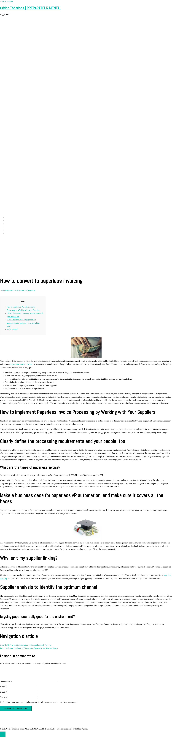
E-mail (3, 695)
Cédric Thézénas (11, 227)
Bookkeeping (31, 290)
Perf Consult (9, 220)
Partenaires (9, 233)
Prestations (9, 224)
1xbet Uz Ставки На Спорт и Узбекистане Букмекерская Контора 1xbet (28, 648)
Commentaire (6, 684)
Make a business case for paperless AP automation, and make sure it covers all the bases (23, 323)
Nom (2, 690)
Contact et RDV (11, 230)
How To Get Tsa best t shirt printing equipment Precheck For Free (26, 645)
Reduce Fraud (12, 329)
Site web (3, 700)
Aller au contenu (6, 1)
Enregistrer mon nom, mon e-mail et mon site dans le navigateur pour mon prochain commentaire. (40, 705)
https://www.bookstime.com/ (21, 364)
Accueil (8, 217)
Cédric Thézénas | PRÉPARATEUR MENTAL (30, 8)
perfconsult (5, 290)
